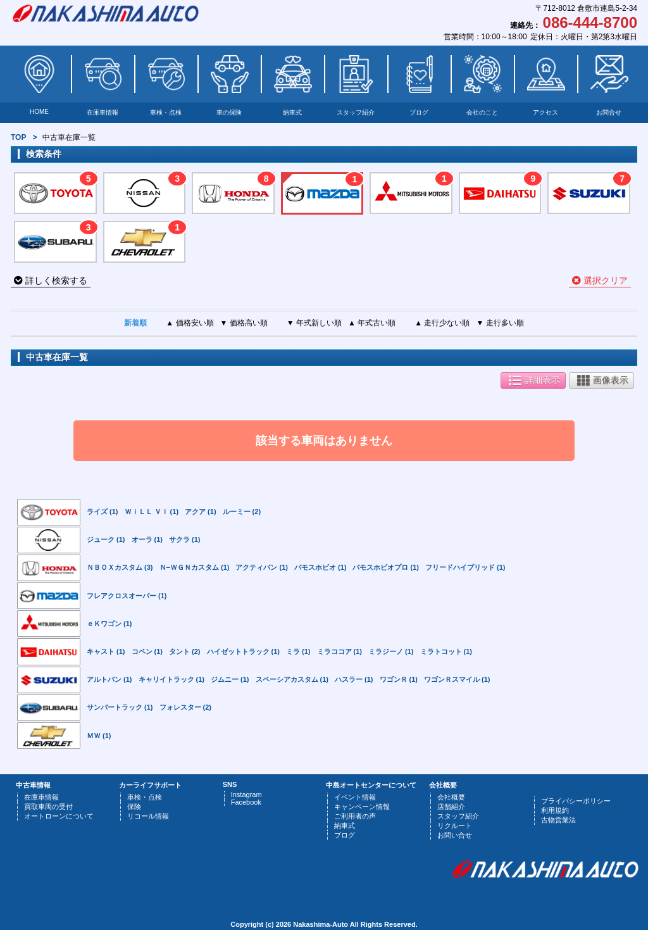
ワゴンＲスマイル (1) (457, 679)
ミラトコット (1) (446, 651)
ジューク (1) (106, 539)
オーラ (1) (147, 539)
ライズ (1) (102, 511)
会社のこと (482, 112)
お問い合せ (454, 835)
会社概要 (451, 797)
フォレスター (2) (185, 707)
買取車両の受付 (48, 806)
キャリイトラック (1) (172, 679)
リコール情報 (148, 816)
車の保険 (229, 112)
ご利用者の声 (355, 816)
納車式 (292, 112)
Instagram (246, 794)
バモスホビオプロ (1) (385, 567)
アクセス (545, 112)
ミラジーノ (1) (391, 651)
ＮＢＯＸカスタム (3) (120, 567)
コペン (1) (147, 651)
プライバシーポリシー (576, 801)
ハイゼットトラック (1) (243, 651)
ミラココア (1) (340, 651)
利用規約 (555, 810)
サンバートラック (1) (120, 707)
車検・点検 (166, 112)
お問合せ (608, 112)
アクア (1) (200, 511)
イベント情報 (355, 797)
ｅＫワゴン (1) (109, 623)
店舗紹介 (451, 806)
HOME (39, 111)
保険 (134, 806)
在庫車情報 (102, 112)
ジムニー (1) (230, 679)
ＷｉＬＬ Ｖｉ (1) (152, 511)
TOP (18, 137)
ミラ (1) (298, 651)
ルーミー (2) (242, 511)
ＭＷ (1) (99, 735)
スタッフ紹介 (356, 112)
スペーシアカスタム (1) (292, 679)
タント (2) (185, 651)
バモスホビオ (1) (320, 567)
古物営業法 (558, 820)
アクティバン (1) (261, 567)
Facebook (246, 802)
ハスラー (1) (354, 679)
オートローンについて (59, 816)
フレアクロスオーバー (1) (127, 596)
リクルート (454, 825)
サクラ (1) (185, 539)
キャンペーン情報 (362, 806)
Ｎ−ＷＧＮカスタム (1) (194, 567)
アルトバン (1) (109, 679)
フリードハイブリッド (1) (465, 567)
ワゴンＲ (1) (399, 679)
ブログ (418, 112)
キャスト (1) (106, 651)
